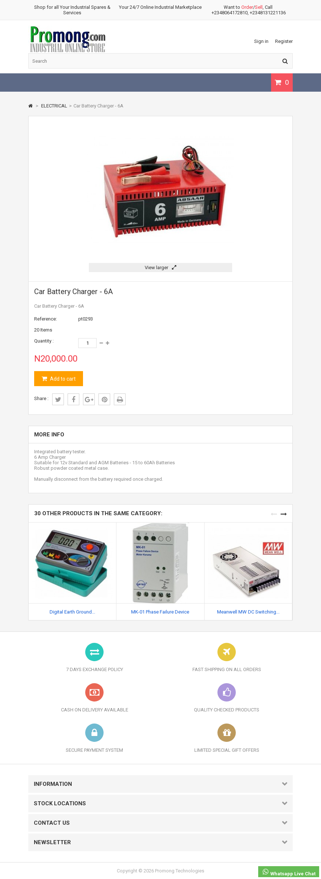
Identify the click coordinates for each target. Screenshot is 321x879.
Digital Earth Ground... (72, 612)
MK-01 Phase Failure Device (160, 612)
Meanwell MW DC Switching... (248, 612)
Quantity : (44, 341)
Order (247, 7)
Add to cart (62, 379)
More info (49, 434)
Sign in (261, 41)
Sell (259, 7)
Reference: (45, 319)
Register (284, 41)
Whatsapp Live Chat (288, 872)
